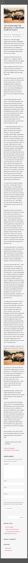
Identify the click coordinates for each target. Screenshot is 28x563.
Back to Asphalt (9, 527)
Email (5, 487)
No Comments (18, 36)
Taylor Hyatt (8, 34)
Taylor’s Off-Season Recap (11, 529)
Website (6, 494)
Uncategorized (17, 34)
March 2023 (8, 548)
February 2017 (8, 550)
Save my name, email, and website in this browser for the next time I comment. (13, 503)
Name (5, 481)
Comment (6, 464)
